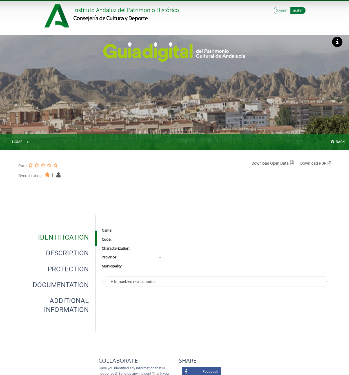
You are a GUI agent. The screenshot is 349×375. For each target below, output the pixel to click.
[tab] (63, 237)
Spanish (282, 10)
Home (17, 142)
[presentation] (57, 237)
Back (338, 142)
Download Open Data (273, 163)
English (297, 10)
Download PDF (315, 163)
